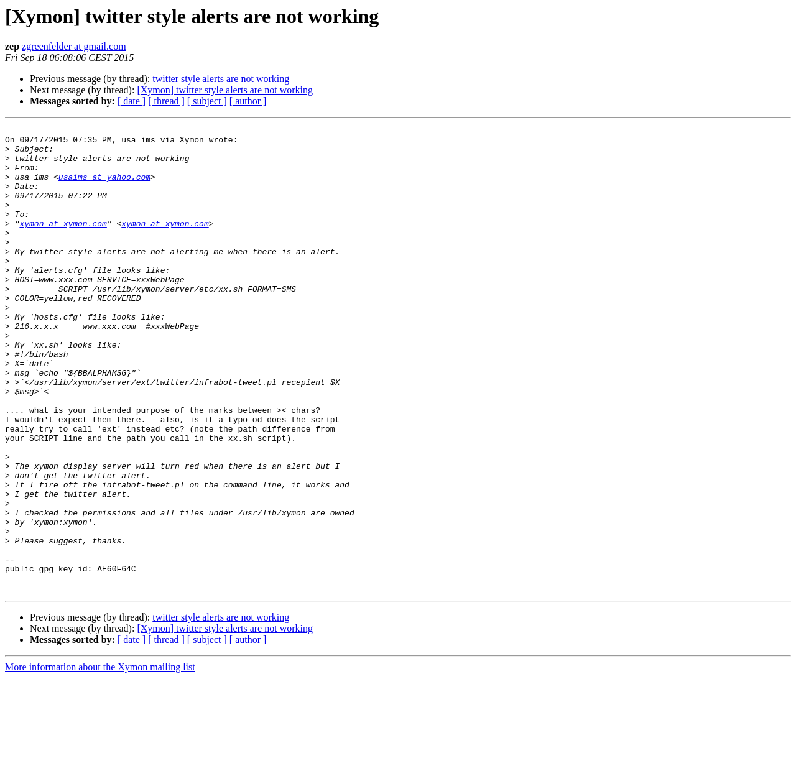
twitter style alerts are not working (220, 78)
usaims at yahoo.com (104, 187)
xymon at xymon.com (62, 243)
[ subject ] (207, 101)
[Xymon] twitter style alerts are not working (225, 90)
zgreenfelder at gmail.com (74, 46)
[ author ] (248, 101)
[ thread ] (166, 101)
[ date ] (132, 101)
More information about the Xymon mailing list (100, 760)
